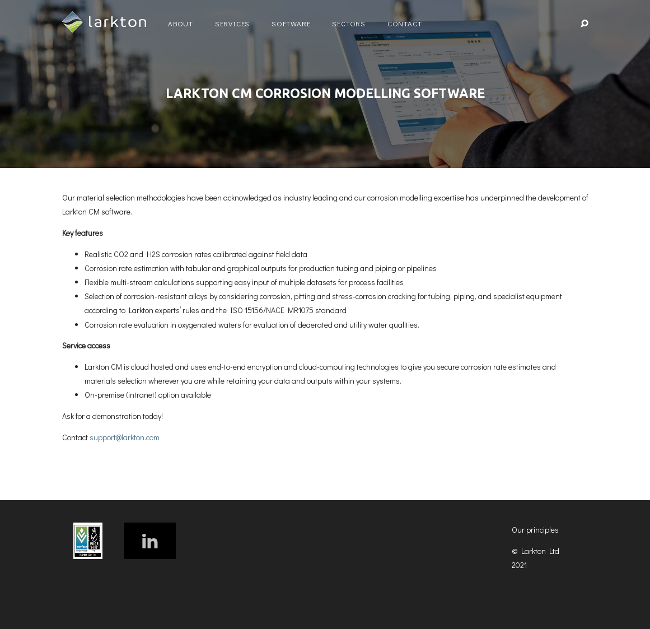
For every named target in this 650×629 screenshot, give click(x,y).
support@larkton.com (125, 437)
